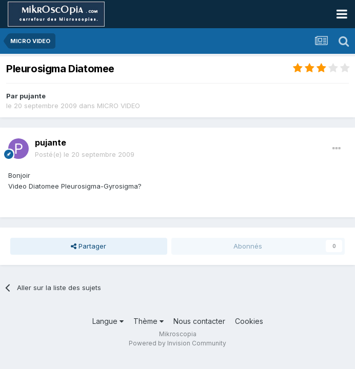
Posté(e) (84, 154)
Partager (88, 246)
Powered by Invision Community (177, 343)
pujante (32, 96)
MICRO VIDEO (118, 105)
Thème (148, 321)
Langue (108, 321)
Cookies (249, 321)
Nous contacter (199, 321)
